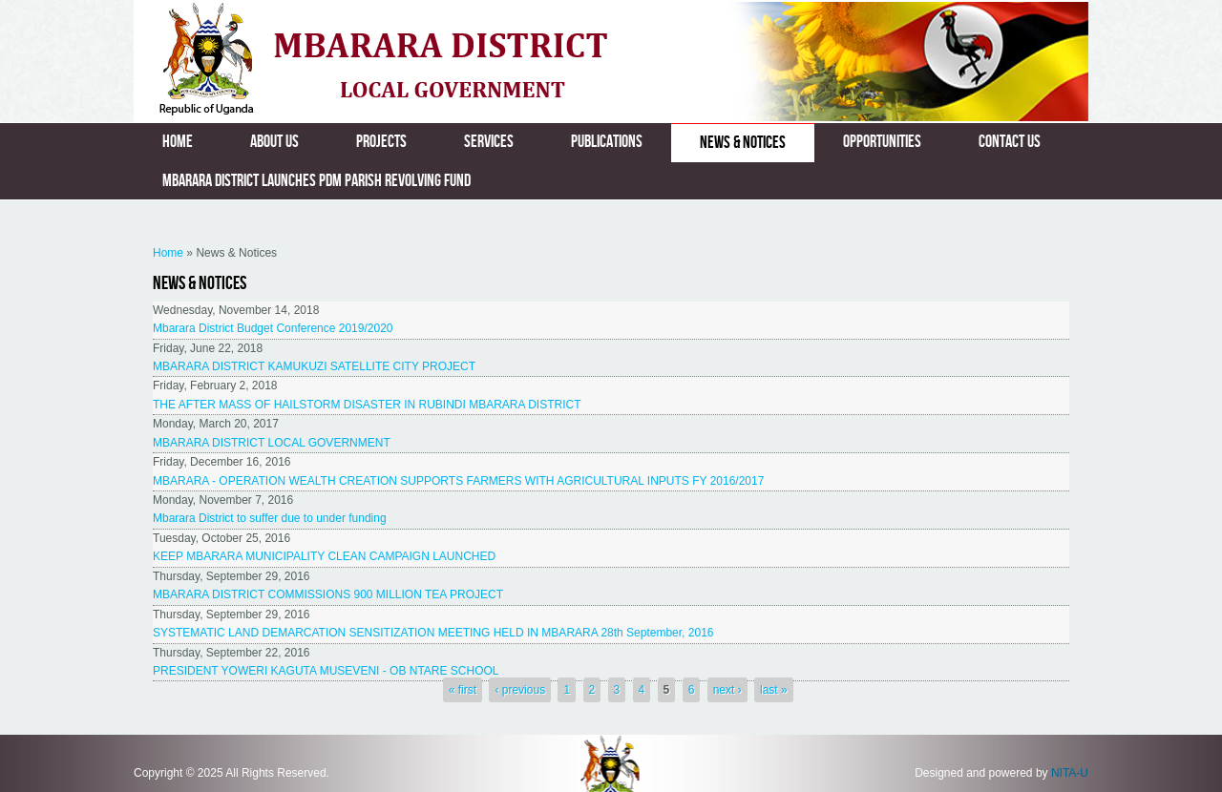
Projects (381, 142)
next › (727, 690)
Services (489, 142)
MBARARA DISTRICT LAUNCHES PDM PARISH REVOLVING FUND (316, 181)
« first (462, 690)
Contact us (1010, 142)
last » (774, 690)
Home (177, 142)
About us (274, 142)
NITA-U (1069, 773)
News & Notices (743, 143)
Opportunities (882, 142)
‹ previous (520, 690)
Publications (607, 142)
